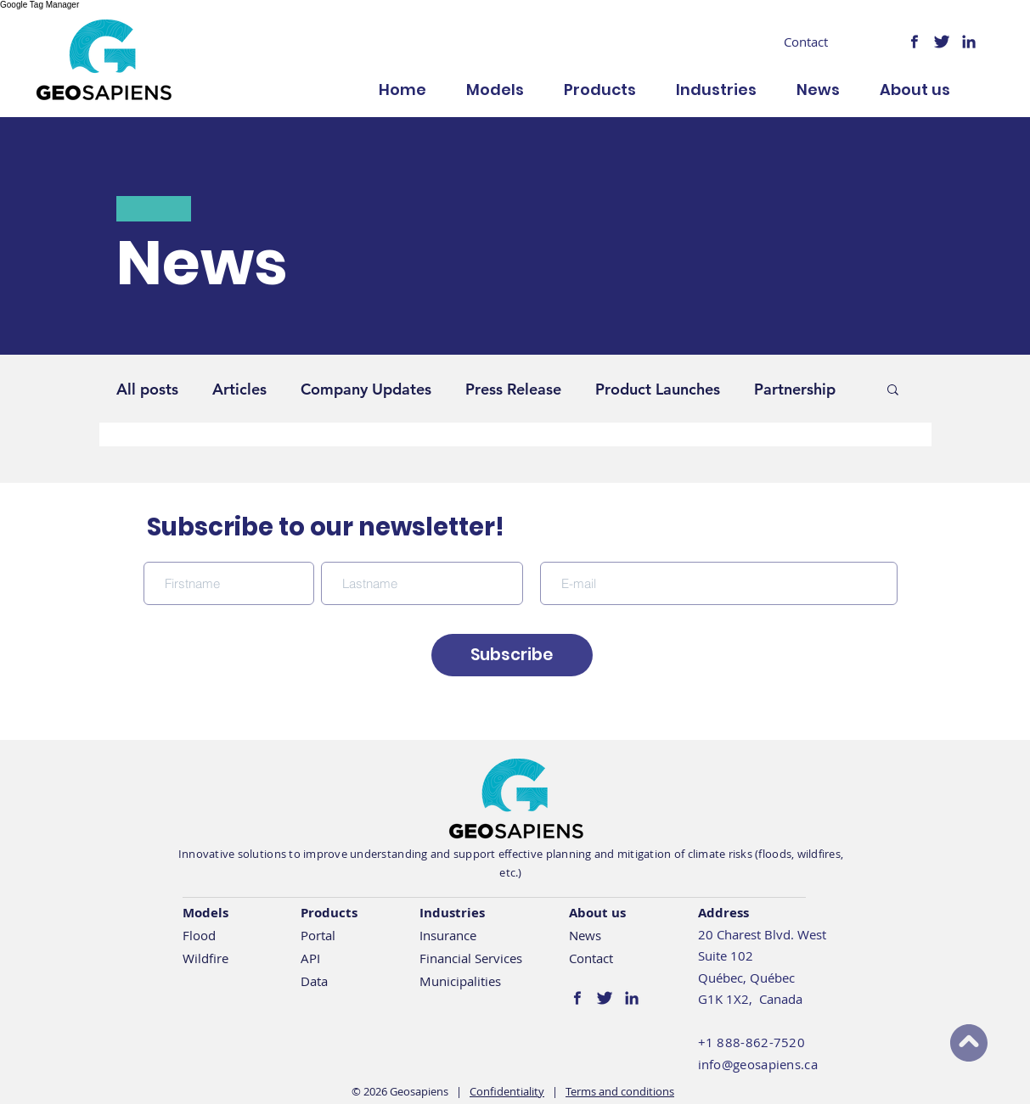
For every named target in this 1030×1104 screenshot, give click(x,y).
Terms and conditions (620, 1091)
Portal (318, 935)
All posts (147, 389)
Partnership (795, 389)
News (585, 935)
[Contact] (806, 42)
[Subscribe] (512, 655)
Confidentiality (507, 1091)
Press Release (513, 389)
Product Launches (657, 389)
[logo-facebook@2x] (914, 41)
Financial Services (470, 958)
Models (205, 913)
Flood (199, 935)
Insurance (447, 935)
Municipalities (460, 980)
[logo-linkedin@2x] (968, 41)
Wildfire (205, 958)
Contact (591, 958)
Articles (239, 389)
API (310, 958)
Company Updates (366, 389)
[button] (893, 391)
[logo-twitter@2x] (941, 41)
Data (314, 980)
